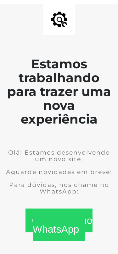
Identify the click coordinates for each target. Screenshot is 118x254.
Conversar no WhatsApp (62, 225)
